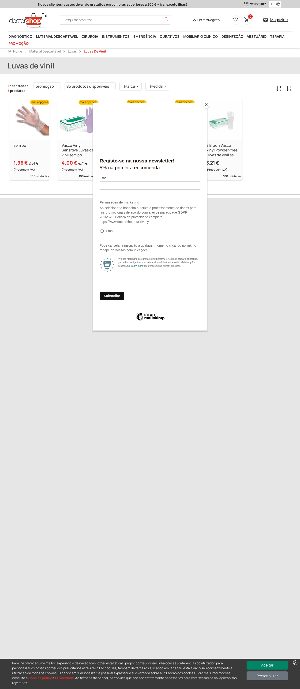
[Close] (206, 104)
